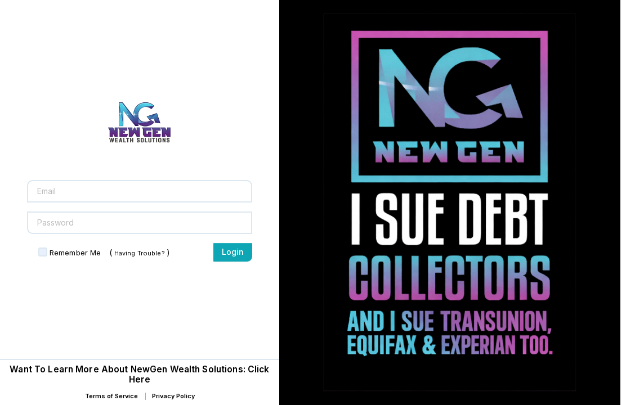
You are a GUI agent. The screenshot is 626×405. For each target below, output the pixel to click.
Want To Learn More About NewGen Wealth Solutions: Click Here (139, 374)
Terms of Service (111, 396)
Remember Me (75, 252)
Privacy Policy (173, 396)
